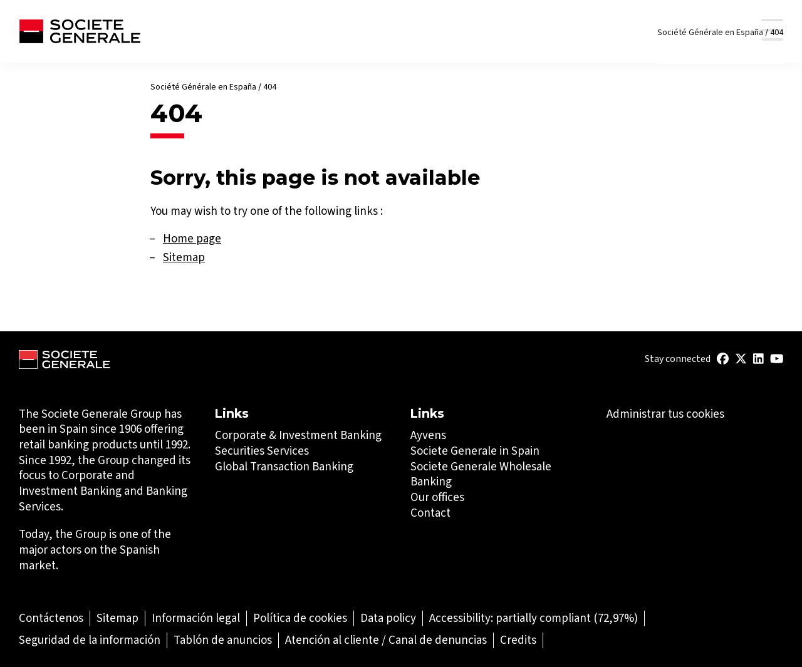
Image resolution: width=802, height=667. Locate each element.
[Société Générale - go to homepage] (79, 31)
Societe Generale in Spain (474, 450)
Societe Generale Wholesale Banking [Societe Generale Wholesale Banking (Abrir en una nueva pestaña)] (480, 474)
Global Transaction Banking (284, 466)
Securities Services (262, 450)
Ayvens (428, 435)
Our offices (437, 497)
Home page (192, 238)
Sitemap (184, 257)
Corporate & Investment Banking (298, 435)
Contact (430, 512)
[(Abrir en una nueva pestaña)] (723, 358)
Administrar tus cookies (665, 414)
